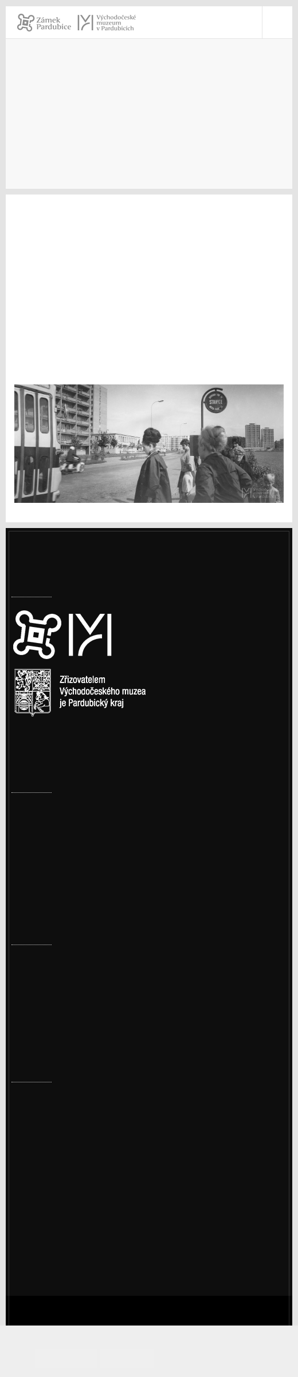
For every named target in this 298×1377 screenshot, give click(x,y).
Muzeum (61, 130)
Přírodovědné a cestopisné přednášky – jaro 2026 (112, 944)
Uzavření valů (39, 828)
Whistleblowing (59, 1230)
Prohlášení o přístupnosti (79, 1201)
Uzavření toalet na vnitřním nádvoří (85, 792)
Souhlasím (97, 1358)
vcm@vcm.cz (52, 1171)
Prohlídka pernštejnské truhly (72, 980)
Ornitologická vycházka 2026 (70, 1015)
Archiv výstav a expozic (139, 130)
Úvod (21, 130)
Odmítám (148, 1358)
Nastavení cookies (49, 741)
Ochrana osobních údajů (77, 1216)
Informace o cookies (215, 1358)
